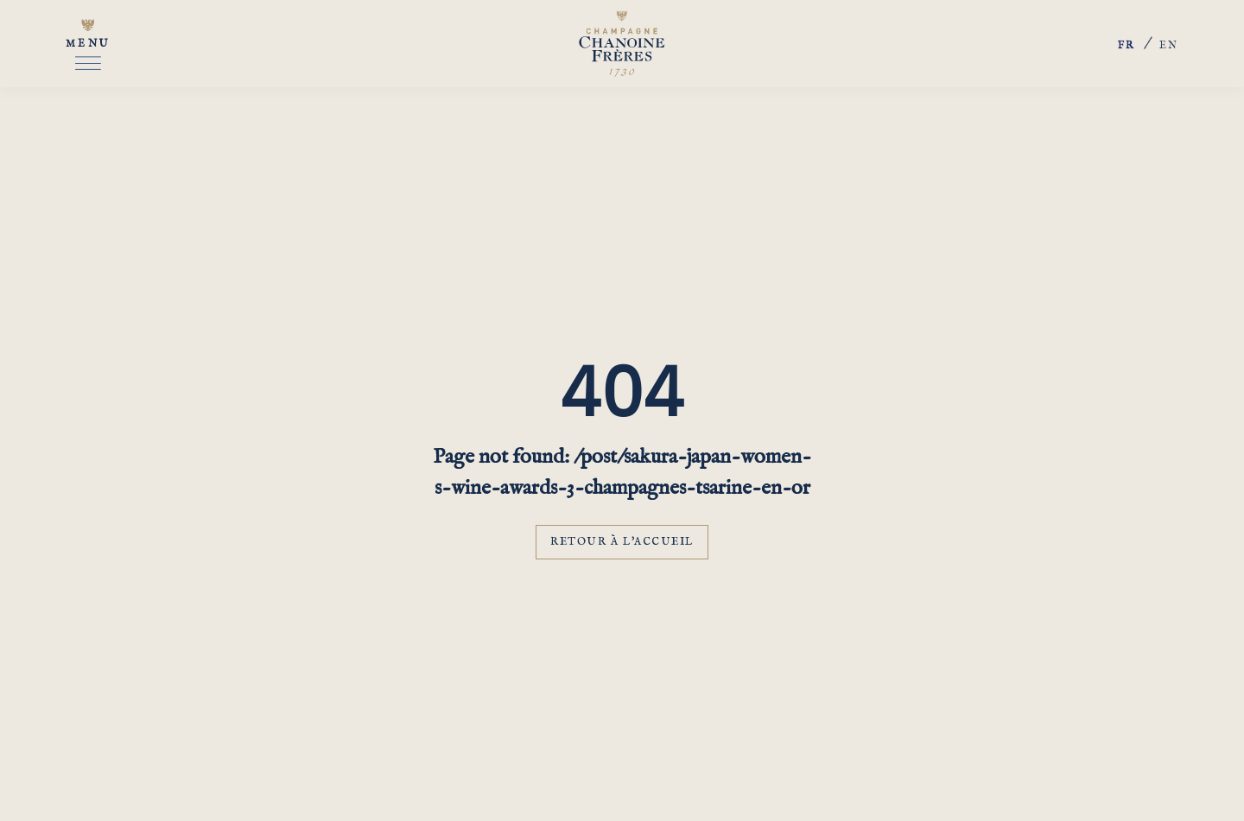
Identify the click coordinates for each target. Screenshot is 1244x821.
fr (1126, 46)
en (1168, 45)
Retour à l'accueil (622, 541)
